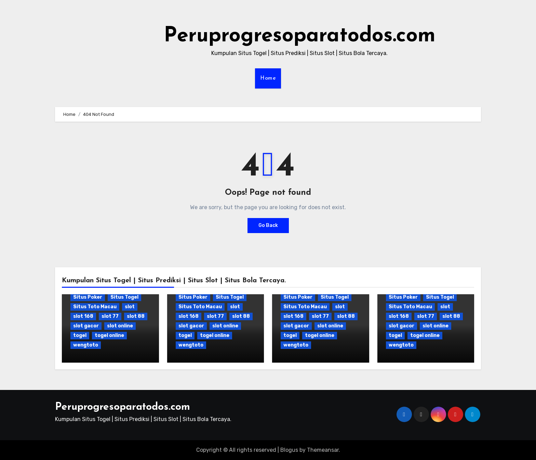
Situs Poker (87, 297)
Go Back (268, 225)
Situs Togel (124, 297)
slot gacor (86, 326)
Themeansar (323, 450)
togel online (109, 335)
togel (79, 335)
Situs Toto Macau (95, 307)
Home (268, 78)
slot (130, 307)
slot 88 (136, 316)
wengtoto (85, 345)
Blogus (289, 450)
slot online (120, 326)
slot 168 (83, 316)
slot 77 (110, 316)
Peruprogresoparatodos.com (300, 36)
